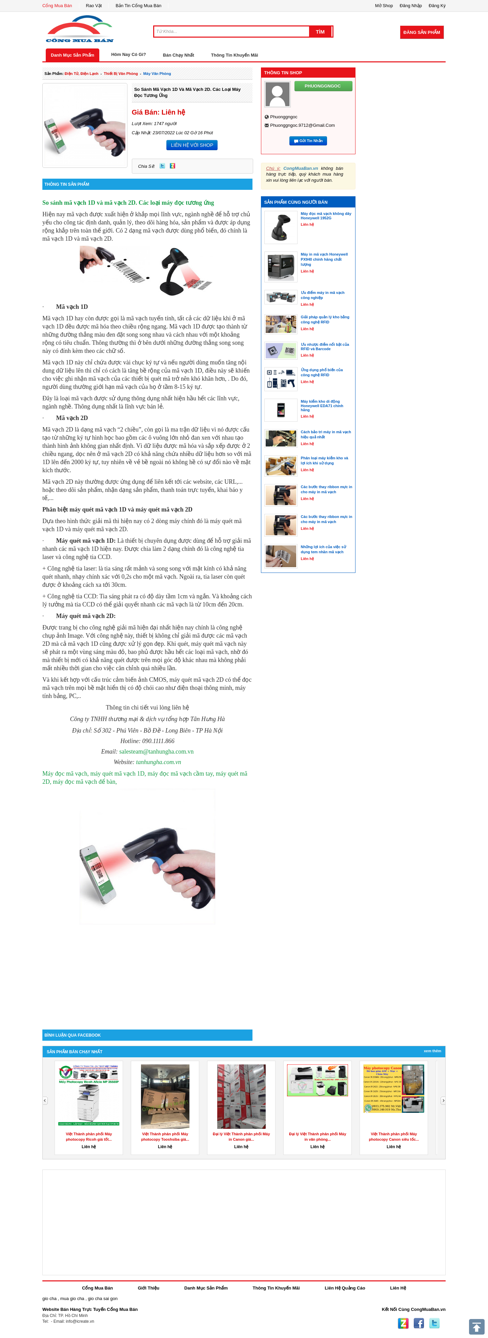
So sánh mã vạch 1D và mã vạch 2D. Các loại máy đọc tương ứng (128, 202)
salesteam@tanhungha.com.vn (156, 751)
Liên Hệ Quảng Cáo (345, 1288)
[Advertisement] (147, 971)
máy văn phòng (157, 74)
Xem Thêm (432, 1051)
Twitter (162, 165)
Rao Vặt (94, 5)
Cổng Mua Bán (57, 5)
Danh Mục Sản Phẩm (72, 55)
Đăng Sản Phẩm (422, 32)
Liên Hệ (398, 1288)
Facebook (418, 1323)
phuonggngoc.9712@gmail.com (302, 125)
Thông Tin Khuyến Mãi (234, 55)
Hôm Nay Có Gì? (128, 54)
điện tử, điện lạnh (82, 74)
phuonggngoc (283, 116)
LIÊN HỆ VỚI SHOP (192, 145)
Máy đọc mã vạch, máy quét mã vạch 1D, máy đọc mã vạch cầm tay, (128, 773)
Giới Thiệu (148, 1288)
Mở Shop (384, 5)
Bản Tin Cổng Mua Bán (138, 5)
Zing (172, 165)
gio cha (49, 1298)
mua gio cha (72, 1298)
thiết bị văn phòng (121, 74)
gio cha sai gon (102, 1298)
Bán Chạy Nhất (178, 55)
